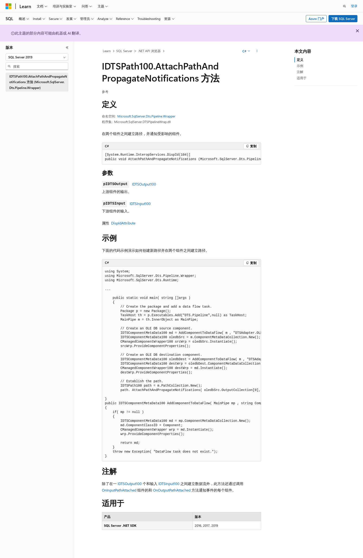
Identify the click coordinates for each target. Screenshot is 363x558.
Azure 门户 (316, 18)
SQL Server (124, 51)
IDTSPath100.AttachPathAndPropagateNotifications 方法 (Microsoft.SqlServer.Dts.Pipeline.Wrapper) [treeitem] (38, 82)
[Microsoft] (9, 6)
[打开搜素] (344, 6)
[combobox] (37, 57)
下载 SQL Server (343, 18)
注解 (300, 71)
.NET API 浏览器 (149, 51)
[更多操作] (257, 51)
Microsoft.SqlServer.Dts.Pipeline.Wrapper (146, 116)
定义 (300, 59)
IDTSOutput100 (144, 184)
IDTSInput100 (140, 203)
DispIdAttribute (123, 223)
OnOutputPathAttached (172, 490)
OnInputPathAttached (119, 490)
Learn (107, 51)
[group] (181, 157)
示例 (300, 65)
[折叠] (67, 47)
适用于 (302, 78)
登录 (354, 6)
